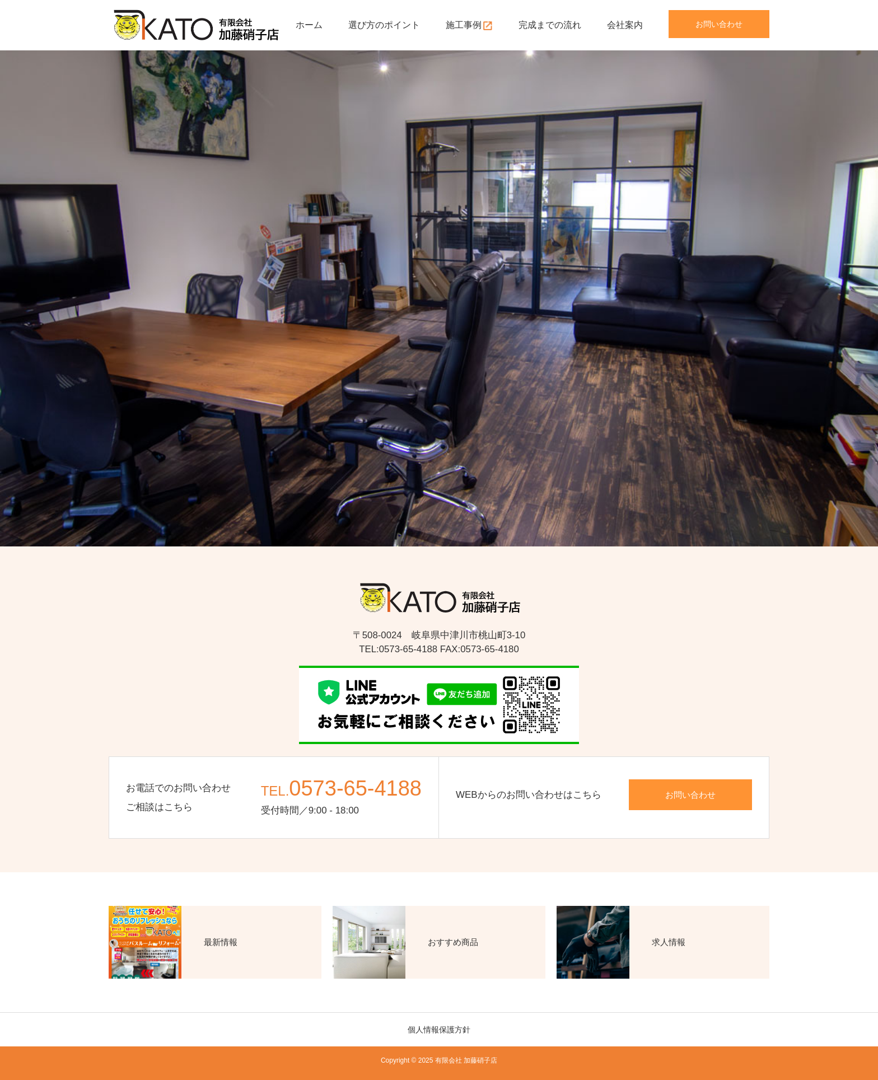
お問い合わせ (718, 24)
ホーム (309, 25)
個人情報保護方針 (439, 1030)
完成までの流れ (550, 25)
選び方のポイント (384, 25)
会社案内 (625, 25)
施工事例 (464, 25)
